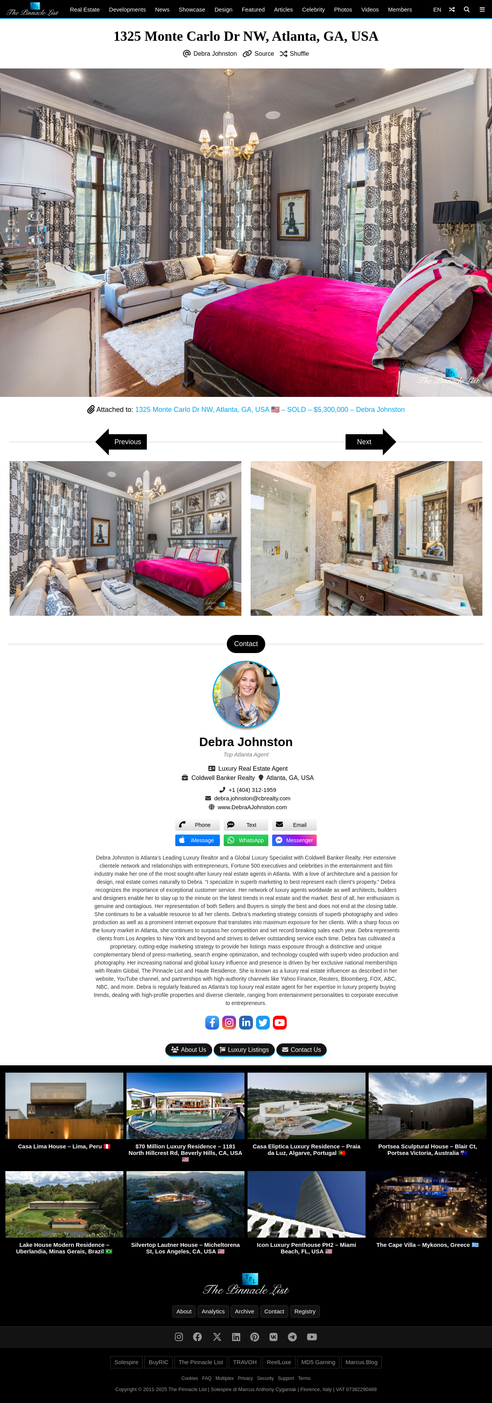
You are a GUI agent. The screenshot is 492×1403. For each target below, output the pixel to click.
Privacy (245, 1378)
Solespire (127, 1362)
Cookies (189, 1378)
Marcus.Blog (361, 1362)
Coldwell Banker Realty (223, 778)
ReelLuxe (279, 1362)
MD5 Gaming (318, 1362)
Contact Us (301, 1049)
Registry (305, 1311)
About (183, 1311)
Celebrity (313, 9)
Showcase (192, 9)
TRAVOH (244, 1362)
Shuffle (299, 53)
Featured (253, 9)
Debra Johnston (215, 53)
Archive (244, 1311)
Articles (283, 9)
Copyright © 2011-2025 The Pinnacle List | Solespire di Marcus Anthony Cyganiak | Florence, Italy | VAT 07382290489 (246, 1389)
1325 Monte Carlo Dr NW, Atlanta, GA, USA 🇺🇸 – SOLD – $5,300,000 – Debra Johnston (270, 409)
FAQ (206, 1378)
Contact (274, 1311)
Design (223, 9)
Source (264, 53)
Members (400, 9)
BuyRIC (159, 1362)
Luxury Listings (244, 1049)
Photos (343, 9)
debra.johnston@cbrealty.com (252, 798)
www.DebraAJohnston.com (252, 807)
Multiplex (225, 1378)
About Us (188, 1049)
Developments (127, 9)
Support (286, 1378)
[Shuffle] (452, 9)
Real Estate (85, 9)
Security (265, 1378)
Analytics (213, 1311)
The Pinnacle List (201, 1362)
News (162, 9)
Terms (304, 1378)
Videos (370, 9)
